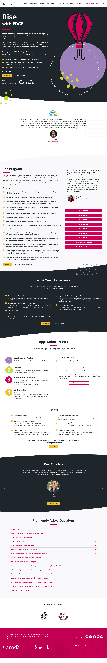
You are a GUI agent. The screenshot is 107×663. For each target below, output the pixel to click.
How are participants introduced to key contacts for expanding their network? (36, 568)
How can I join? (16, 532)
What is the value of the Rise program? (23, 548)
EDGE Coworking (51, 3)
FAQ (76, 646)
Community (70, 3)
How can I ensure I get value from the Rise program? (28, 536)
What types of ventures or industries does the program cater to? (31, 576)
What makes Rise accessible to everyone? (24, 564)
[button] (103, 3)
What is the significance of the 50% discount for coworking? (30, 556)
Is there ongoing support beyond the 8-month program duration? (31, 572)
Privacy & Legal (82, 646)
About (25, 3)
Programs (61, 3)
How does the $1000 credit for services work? (25, 552)
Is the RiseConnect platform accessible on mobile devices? (29, 581)
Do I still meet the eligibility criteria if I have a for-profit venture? (31, 585)
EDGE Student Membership (37, 3)
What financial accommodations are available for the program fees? (32, 589)
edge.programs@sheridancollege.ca (46, 184)
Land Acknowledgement (93, 646)
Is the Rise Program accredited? (21, 593)
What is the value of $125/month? (21, 540)
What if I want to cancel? (18, 544)
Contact (78, 3)
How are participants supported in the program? (26, 560)
